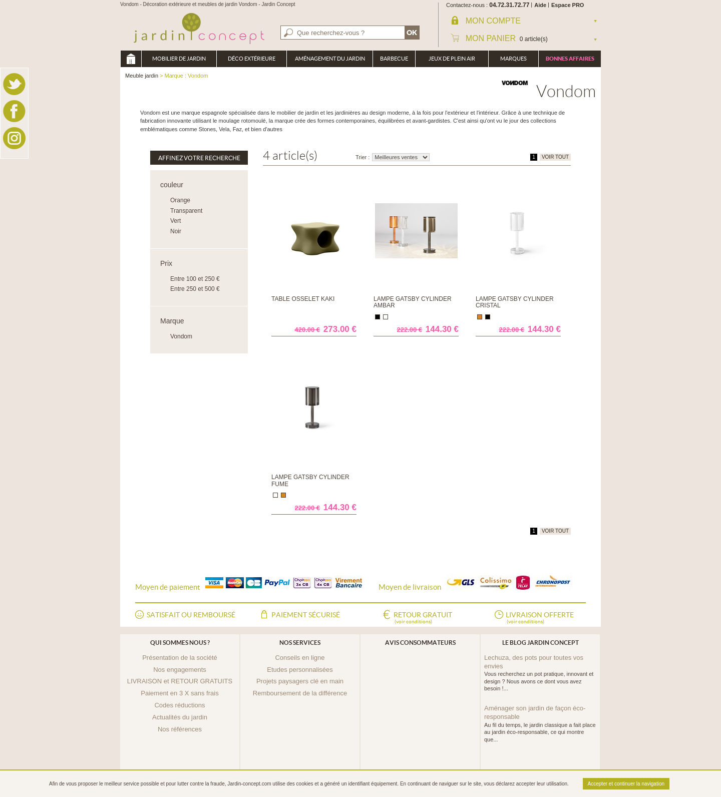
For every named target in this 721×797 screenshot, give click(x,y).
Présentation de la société (179, 657)
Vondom (181, 336)
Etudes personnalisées (300, 669)
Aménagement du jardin (330, 59)
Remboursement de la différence (300, 693)
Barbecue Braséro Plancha (394, 61)
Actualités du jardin (179, 717)
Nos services (299, 642)
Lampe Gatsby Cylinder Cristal (515, 302)
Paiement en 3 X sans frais (179, 693)
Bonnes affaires (570, 59)
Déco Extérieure (251, 59)
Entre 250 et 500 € (195, 288)
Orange (180, 200)
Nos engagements (179, 669)
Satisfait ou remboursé (191, 615)
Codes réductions (179, 705)
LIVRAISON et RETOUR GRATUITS (179, 681)
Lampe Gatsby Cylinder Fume (310, 480)
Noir (175, 231)
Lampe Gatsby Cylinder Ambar (413, 302)
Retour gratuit (423, 618)
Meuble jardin (130, 59)
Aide (540, 5)
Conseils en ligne (299, 657)
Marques (513, 59)
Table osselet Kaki (302, 298)
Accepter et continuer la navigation (626, 783)
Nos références (180, 729)
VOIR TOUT (555, 157)
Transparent (186, 210)
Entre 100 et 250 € (195, 278)
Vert (175, 220)
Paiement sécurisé (305, 615)
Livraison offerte (540, 618)
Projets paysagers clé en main (299, 681)
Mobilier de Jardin (179, 59)
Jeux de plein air (452, 59)
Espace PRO (567, 5)
